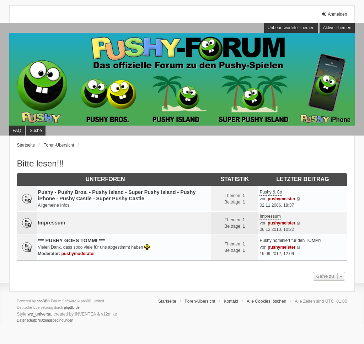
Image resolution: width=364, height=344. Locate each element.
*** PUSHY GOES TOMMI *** (71, 240)
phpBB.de (72, 307)
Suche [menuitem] (36, 130)
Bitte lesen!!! (40, 163)
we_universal (40, 314)
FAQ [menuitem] (17, 130)
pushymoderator (78, 253)
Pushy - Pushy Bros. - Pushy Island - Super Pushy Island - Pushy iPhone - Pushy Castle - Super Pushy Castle (117, 195)
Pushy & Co (270, 192)
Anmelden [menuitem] (334, 14)
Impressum (51, 223)
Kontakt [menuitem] (231, 301)
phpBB (42, 301)
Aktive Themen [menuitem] (337, 27)
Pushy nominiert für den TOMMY (290, 240)
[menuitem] (27, 320)
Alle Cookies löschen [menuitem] (266, 301)
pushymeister (281, 198)
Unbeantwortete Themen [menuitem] (291, 27)
